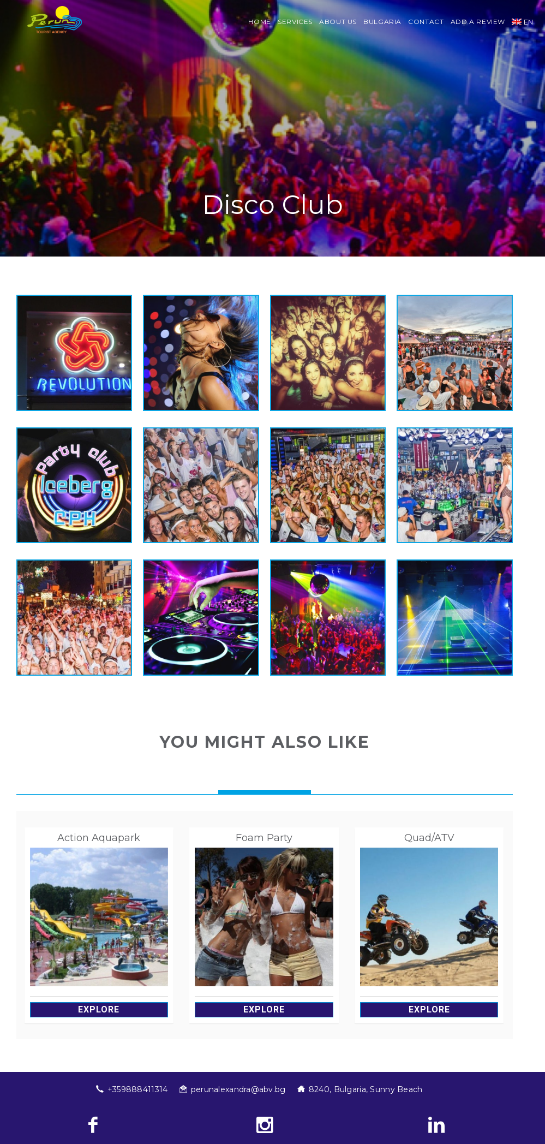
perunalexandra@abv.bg (238, 1089)
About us (338, 21)
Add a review (478, 21)
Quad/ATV (429, 838)
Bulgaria (382, 21)
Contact (426, 21)
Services (295, 21)
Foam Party (264, 838)
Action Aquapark (98, 838)
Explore (98, 1009)
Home (259, 21)
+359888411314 (137, 1089)
